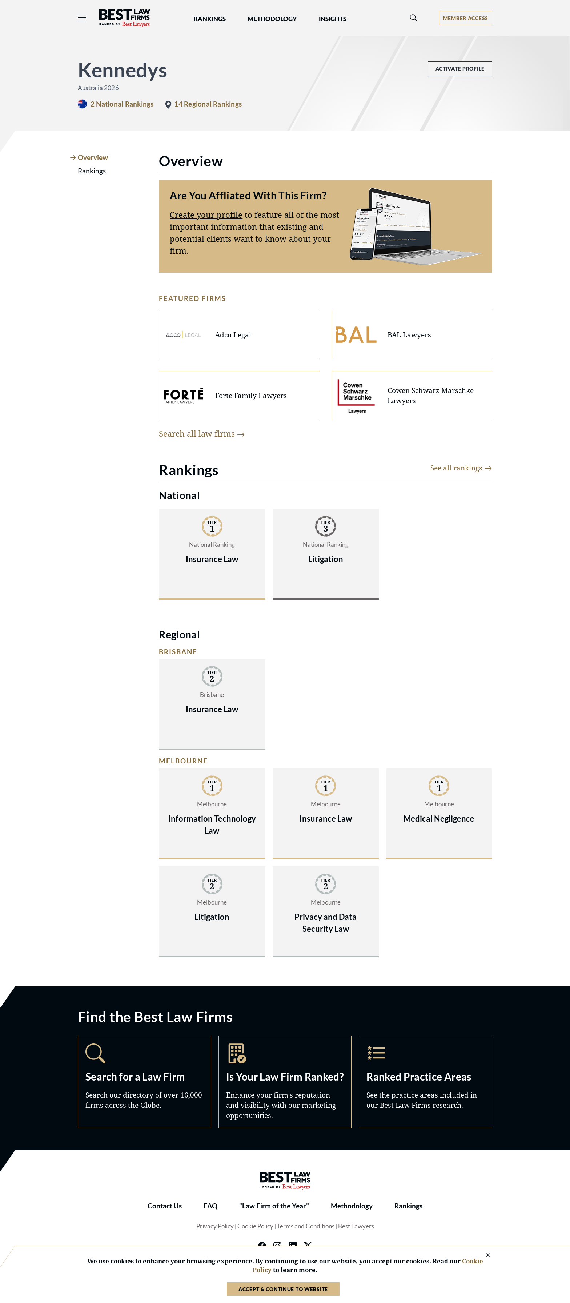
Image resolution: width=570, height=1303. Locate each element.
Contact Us (165, 1206)
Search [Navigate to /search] (144, 1082)
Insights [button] (332, 19)
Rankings (408, 1206)
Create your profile (206, 214)
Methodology (352, 1206)
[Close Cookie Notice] (483, 1255)
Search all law (202, 433)
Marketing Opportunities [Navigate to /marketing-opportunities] (285, 1082)
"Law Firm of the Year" (274, 1206)
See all (461, 467)
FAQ (210, 1206)
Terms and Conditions (305, 1226)
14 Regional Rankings (208, 104)
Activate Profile (460, 68)
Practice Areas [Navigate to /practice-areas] (425, 1082)
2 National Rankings (122, 104)
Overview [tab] (93, 157)
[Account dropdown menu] (465, 18)
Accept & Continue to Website (283, 1289)
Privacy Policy (215, 1226)
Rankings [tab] (92, 171)
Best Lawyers (356, 1226)
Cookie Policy (255, 1226)
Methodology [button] (272, 19)
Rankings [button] (210, 19)
